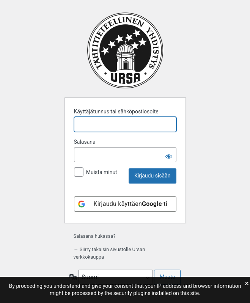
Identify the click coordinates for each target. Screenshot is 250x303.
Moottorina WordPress (125, 50)
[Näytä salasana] (168, 154)
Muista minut (101, 172)
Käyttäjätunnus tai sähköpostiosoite (116, 111)
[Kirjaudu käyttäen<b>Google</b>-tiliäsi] (125, 204)
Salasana (85, 142)
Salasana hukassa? (95, 236)
